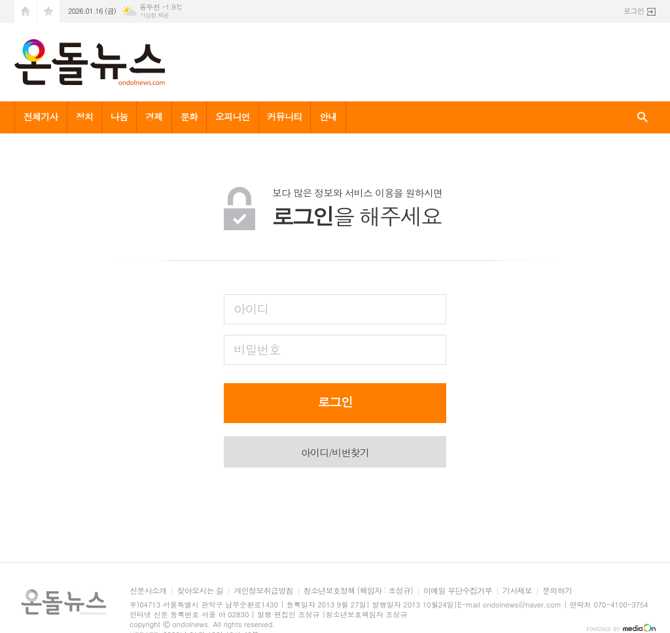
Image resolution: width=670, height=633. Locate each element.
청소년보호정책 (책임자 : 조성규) (358, 591)
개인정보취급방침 (263, 591)
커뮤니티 (285, 116)
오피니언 (232, 116)
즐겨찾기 (48, 11)
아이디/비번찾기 (335, 452)
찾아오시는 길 (200, 591)
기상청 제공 (154, 15)
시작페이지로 (25, 11)
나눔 (119, 116)
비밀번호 (257, 349)
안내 (327, 116)
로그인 (634, 11)
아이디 (251, 308)
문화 (189, 116)
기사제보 (517, 591)
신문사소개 (148, 591)
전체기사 (41, 116)
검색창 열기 (642, 117)
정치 (84, 116)
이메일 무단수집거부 (457, 591)
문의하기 (557, 591)
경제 (153, 116)
